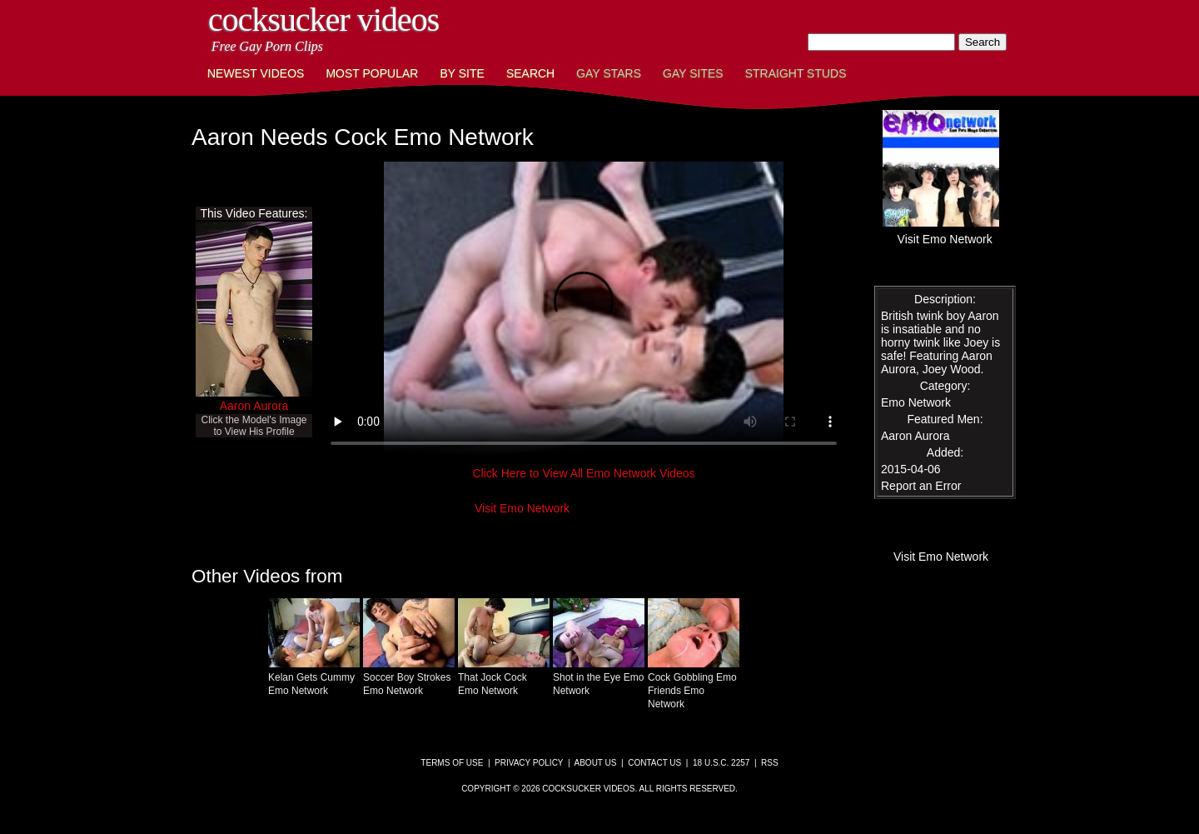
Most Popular (372, 73)
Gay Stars (608, 73)
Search (530, 73)
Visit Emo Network (522, 508)
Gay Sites (693, 73)
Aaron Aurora (254, 405)
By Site (462, 73)
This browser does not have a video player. (583, 312)
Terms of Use (451, 762)
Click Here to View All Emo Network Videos (583, 473)
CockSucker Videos (323, 19)
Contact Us (654, 762)
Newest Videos (255, 73)
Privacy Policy (529, 762)
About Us (596, 762)
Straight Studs (796, 73)
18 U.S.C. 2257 (721, 762)
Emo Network (916, 402)
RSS (770, 762)
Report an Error (921, 485)
